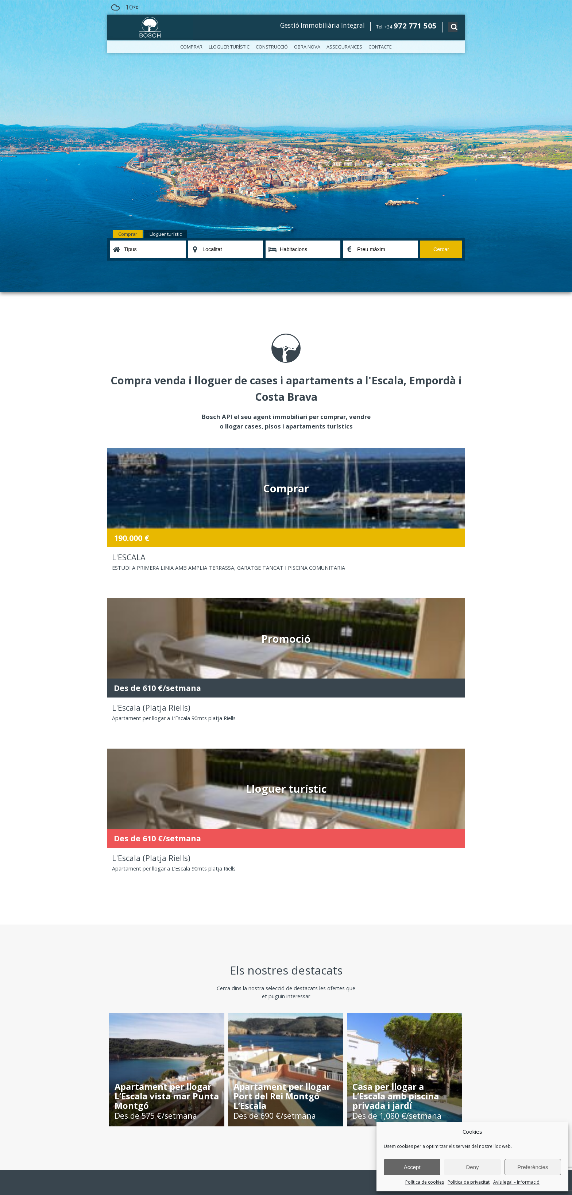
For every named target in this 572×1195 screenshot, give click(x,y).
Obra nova (307, 46)
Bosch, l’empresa (125, 924)
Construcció (272, 46)
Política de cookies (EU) (131, 962)
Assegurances (344, 46)
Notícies (115, 939)
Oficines (115, 931)
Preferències (532, 1167)
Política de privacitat (469, 1182)
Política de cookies (424, 1182)
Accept (412, 1167)
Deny (472, 1167)
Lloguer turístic (229, 46)
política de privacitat (229, 1141)
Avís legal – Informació (516, 1182)
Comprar (191, 46)
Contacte (380, 46)
